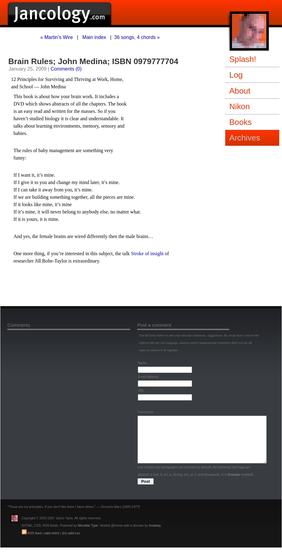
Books (240, 122)
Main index (94, 37)
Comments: (145, 412)
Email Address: (148, 376)
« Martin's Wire (56, 37)
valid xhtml (51, 542)
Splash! (242, 59)
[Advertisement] (83, 286)
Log (236, 74)
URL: (141, 390)
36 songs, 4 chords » (137, 37)
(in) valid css (71, 542)
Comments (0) (66, 68)
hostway (154, 534)
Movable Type (88, 534)
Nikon (239, 106)
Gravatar (233, 484)
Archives (244, 137)
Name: (142, 363)
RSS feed (34, 542)
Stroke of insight (147, 253)
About (239, 90)
